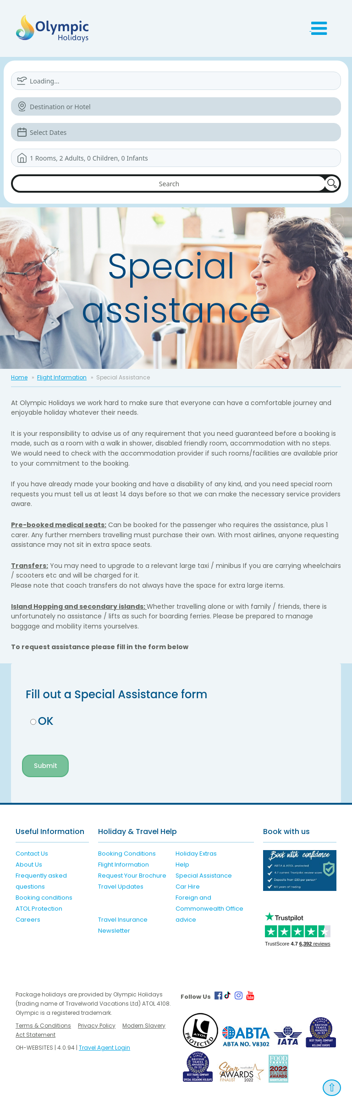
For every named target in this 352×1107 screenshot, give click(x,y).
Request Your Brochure (132, 875)
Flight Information (62, 377)
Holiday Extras (196, 853)
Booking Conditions (127, 853)
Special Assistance (204, 875)
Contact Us (32, 853)
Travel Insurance (123, 919)
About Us (29, 864)
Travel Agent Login (104, 1047)
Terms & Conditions (43, 1025)
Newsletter (114, 930)
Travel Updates (120, 886)
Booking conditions (44, 897)
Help (182, 864)
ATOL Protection (39, 908)
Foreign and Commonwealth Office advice (209, 908)
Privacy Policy (97, 1025)
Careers (28, 919)
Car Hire (188, 886)
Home (19, 377)
